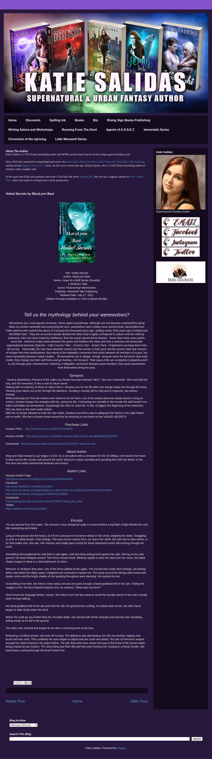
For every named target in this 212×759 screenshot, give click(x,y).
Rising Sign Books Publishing (128, 120)
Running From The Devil (79, 129)
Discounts (33, 120)
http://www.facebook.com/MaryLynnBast (29, 486)
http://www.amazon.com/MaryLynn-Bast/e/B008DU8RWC (39, 479)
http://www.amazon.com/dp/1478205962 (48, 428)
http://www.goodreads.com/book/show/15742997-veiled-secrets (58, 443)
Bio (95, 120)
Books (79, 120)
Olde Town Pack (88, 161)
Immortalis (72, 161)
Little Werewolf (106, 161)
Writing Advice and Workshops (30, 129)
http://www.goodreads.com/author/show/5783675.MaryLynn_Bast (44, 501)
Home (12, 120)
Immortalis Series (156, 129)
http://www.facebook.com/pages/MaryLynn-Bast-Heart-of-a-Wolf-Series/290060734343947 (59, 490)
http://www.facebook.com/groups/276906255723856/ (37, 493)
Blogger (121, 748)
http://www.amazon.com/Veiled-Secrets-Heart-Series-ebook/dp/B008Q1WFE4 (72, 436)
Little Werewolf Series (71, 139)
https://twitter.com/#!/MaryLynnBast (26, 508)
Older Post (139, 701)
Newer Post (15, 701)
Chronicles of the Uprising (27, 139)
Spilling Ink (58, 120)
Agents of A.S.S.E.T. (120, 129)
